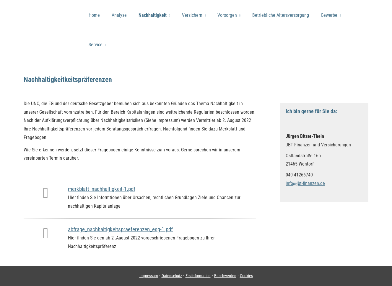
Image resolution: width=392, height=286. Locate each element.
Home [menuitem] (94, 15)
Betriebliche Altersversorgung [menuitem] (280, 15)
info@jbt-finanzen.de (305, 183)
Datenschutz (172, 275)
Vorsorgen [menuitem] (227, 15)
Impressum (148, 275)
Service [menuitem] (96, 44)
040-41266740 (299, 175)
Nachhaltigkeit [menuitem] (153, 15)
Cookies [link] (246, 275)
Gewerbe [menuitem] (329, 15)
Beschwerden (225, 275)
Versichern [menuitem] (192, 15)
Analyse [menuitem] (119, 15)
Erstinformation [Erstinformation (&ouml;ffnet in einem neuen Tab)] (198, 275)
